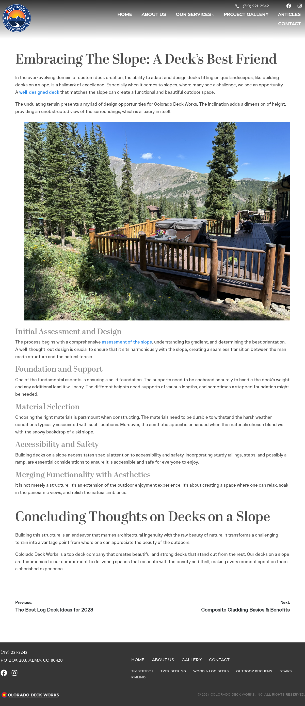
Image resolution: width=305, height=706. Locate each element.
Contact (219, 659)
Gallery (192, 659)
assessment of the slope (127, 342)
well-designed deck (39, 92)
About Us (153, 14)
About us (163, 659)
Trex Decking (173, 671)
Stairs (286, 671)
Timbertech (142, 671)
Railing (138, 677)
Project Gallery (246, 14)
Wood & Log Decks (211, 671)
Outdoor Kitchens (254, 671)
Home (124, 14)
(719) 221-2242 (256, 6)
